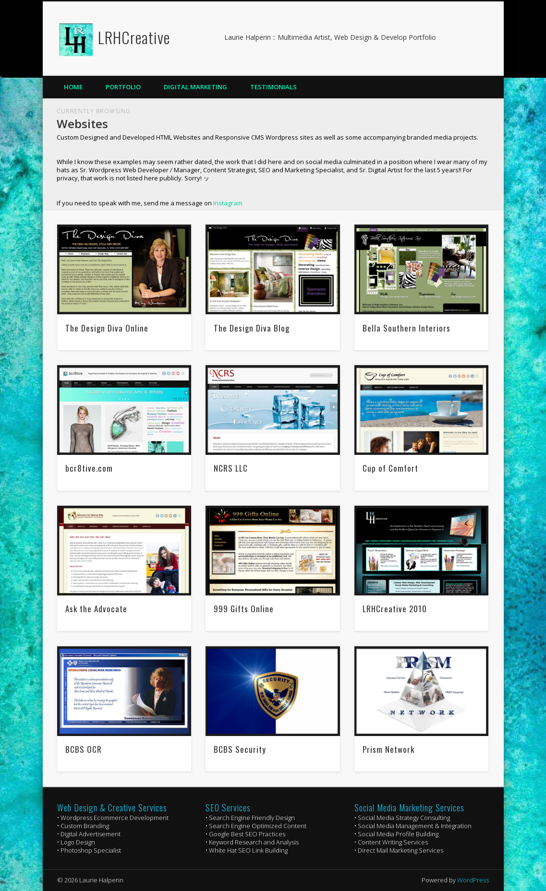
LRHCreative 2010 (395, 609)
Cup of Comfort (390, 468)
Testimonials (273, 87)
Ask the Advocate (96, 609)
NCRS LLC (231, 468)
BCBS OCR (83, 749)
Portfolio (123, 87)
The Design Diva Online (106, 328)
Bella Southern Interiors (406, 328)
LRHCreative (134, 37)
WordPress (473, 880)
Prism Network (388, 749)
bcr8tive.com (89, 468)
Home (73, 87)
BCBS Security (240, 749)
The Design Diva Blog (252, 328)
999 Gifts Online (244, 609)
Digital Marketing (195, 87)
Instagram (228, 203)
